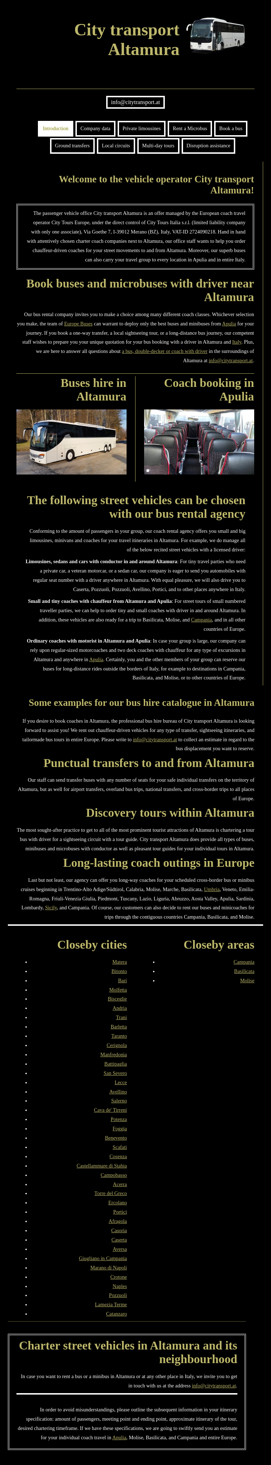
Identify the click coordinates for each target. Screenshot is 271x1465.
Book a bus (230, 128)
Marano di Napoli (108, 1267)
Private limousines (142, 128)
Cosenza (118, 1156)
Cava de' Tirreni (110, 1110)
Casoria (119, 1230)
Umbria (212, 889)
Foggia (120, 1128)
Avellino (118, 1092)
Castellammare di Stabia (102, 1166)
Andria (120, 1008)
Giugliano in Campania (103, 1258)
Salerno (119, 1100)
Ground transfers (72, 145)
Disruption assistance (209, 145)
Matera (119, 962)
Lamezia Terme (111, 1304)
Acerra (120, 1184)
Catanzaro (116, 1314)
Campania (201, 620)
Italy (236, 342)
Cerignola (117, 1045)
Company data (95, 128)
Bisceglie (117, 999)
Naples (120, 1286)
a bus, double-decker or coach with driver (164, 351)
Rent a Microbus (190, 128)
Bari (122, 980)
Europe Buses (78, 323)
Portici (120, 1212)
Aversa (120, 1249)
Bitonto (119, 971)
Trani (121, 1017)
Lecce (121, 1082)
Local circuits (116, 145)
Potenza (118, 1119)
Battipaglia (115, 1064)
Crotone (118, 1277)
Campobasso (113, 1175)
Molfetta (118, 990)
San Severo (115, 1073)
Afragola (118, 1221)
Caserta (119, 1240)
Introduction (55, 128)
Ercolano (117, 1202)
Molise (247, 980)
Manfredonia (113, 1054)
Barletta (118, 1026)
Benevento (116, 1138)
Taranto (119, 1036)
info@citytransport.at (135, 102)
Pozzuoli (118, 1295)
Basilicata (244, 971)
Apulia (229, 323)
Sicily (51, 907)
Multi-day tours (158, 145)
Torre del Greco (110, 1193)
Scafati (120, 1147)
